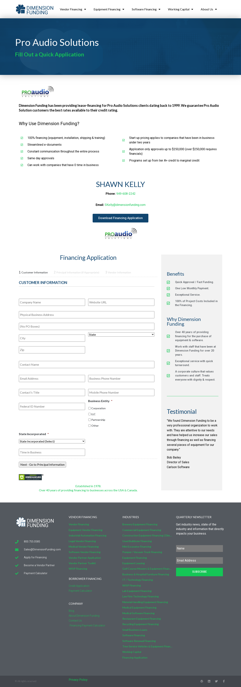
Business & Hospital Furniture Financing (145, 574)
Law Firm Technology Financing (140, 596)
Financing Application (134, 657)
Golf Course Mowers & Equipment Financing (147, 568)
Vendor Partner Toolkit (82, 563)
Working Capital (180, 9)
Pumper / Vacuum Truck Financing (142, 552)
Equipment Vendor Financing (85, 530)
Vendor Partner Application (85, 557)
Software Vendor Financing (85, 552)
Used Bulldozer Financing (137, 541)
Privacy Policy (78, 680)
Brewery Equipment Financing (139, 524)
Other (95, 425)
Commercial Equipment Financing (141, 530)
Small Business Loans (134, 629)
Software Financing (146, 9)
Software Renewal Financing (139, 640)
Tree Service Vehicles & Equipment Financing (147, 646)
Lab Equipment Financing (137, 590)
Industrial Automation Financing (87, 535)
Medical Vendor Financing (84, 546)
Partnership (98, 419)
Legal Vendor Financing (82, 541)
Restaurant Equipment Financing (141, 618)
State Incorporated (34, 434)
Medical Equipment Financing (139, 607)
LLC (93, 414)
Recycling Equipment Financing (140, 624)
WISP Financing (78, 568)
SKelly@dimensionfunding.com (125, 205)
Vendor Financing (73, 9)
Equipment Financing (109, 9)
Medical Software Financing (138, 613)
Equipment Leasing (133, 563)
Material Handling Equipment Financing (145, 602)
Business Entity (100, 401)
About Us (209, 9)
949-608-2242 (126, 193)
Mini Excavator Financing (136, 546)
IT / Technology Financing (137, 579)
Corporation (98, 408)
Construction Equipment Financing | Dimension (147, 535)
